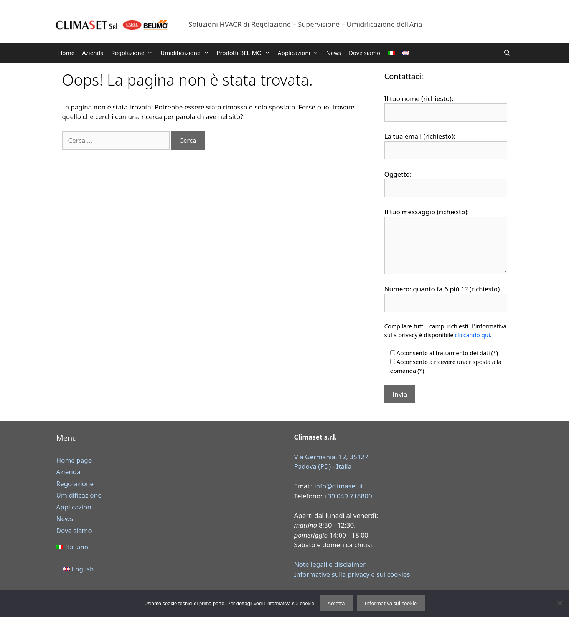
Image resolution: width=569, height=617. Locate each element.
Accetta (336, 603)
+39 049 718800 (348, 495)
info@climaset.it (338, 485)
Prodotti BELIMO (245, 52)
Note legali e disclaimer (330, 564)
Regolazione (134, 52)
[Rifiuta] (559, 603)
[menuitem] (391, 53)
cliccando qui (472, 335)
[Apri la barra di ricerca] (507, 52)
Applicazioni (300, 52)
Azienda (93, 52)
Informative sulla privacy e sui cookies (352, 574)
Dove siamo (364, 52)
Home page (74, 460)
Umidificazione (186, 52)
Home (66, 52)
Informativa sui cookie (391, 603)
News (333, 52)
